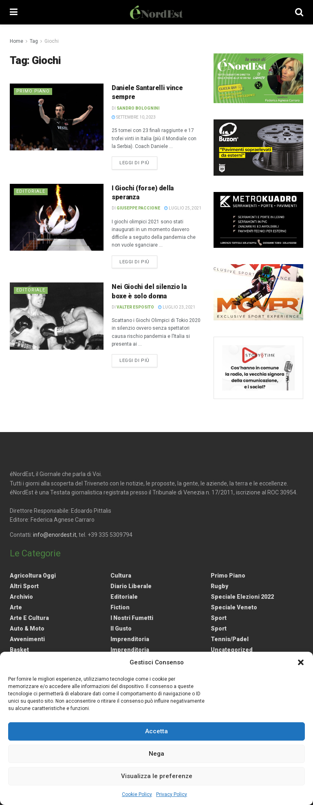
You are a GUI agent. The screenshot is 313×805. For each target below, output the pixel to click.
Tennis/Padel (230, 639)
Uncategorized (232, 649)
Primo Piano (33, 91)
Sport (219, 618)
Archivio (21, 596)
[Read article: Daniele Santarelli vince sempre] (57, 117)
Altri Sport (24, 586)
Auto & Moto (27, 628)
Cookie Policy (137, 794)
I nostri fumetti (131, 618)
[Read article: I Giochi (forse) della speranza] (57, 217)
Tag (34, 41)
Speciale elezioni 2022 (242, 596)
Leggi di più (138, 162)
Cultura (120, 575)
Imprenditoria (129, 639)
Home (16, 41)
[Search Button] (299, 12)
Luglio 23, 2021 (176, 307)
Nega (156, 753)
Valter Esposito (135, 307)
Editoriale (30, 191)
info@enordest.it (54, 535)
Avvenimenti (27, 639)
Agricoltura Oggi (33, 575)
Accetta (156, 731)
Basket (19, 649)
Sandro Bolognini (138, 108)
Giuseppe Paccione (138, 208)
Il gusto (121, 628)
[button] (301, 662)
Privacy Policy (171, 794)
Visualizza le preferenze (156, 776)
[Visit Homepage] (156, 12)
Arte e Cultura (29, 618)
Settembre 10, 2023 (134, 117)
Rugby (219, 586)
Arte (16, 607)
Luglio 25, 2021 (182, 208)
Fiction (120, 607)
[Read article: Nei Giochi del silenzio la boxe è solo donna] (57, 315)
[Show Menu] (14, 12)
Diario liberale (131, 586)
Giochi (51, 41)
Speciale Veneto (234, 607)
